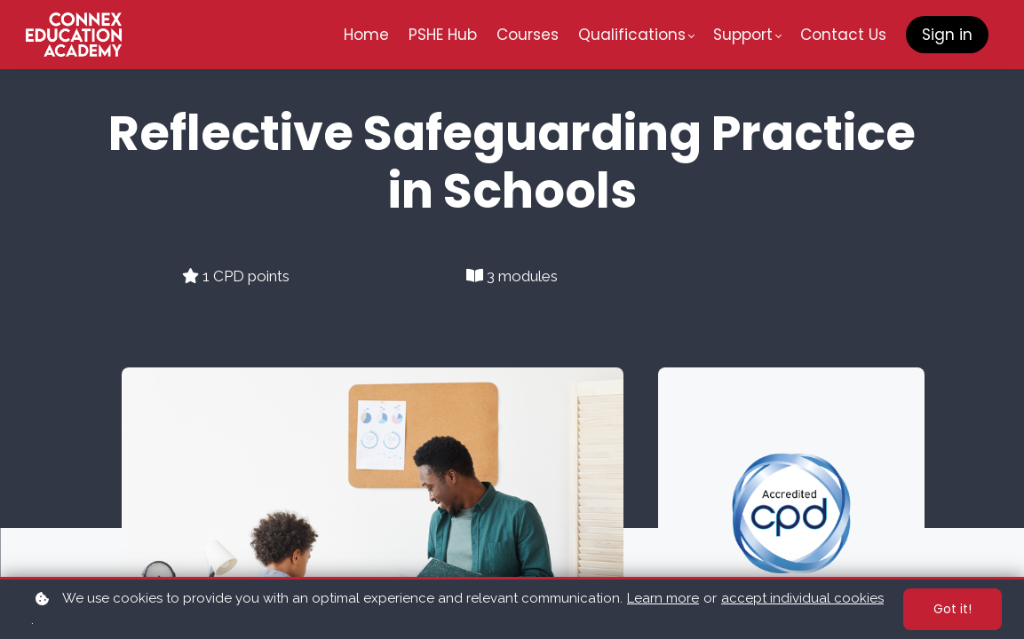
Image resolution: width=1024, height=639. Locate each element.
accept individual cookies (802, 598)
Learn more (663, 598)
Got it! (952, 609)
